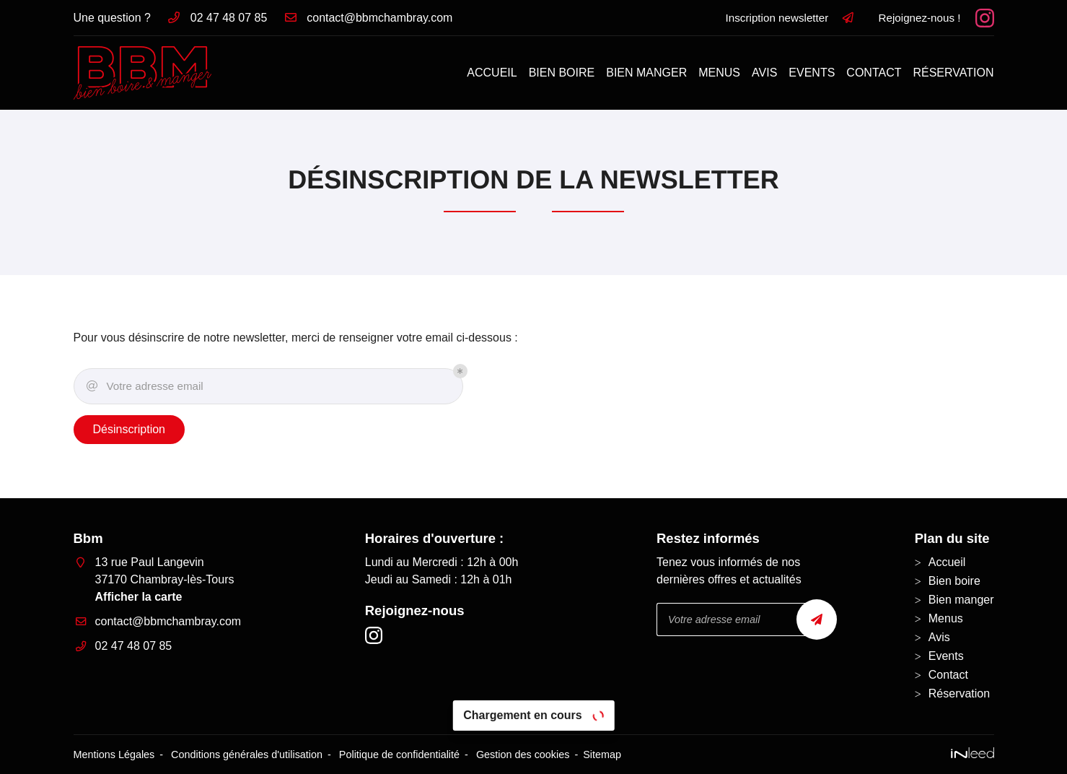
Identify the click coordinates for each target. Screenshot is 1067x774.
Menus (719, 72)
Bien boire (562, 72)
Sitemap (602, 754)
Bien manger (646, 72)
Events (812, 72)
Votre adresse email (144, 386)
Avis (764, 72)
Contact (873, 72)
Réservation (953, 72)
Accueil (492, 72)
